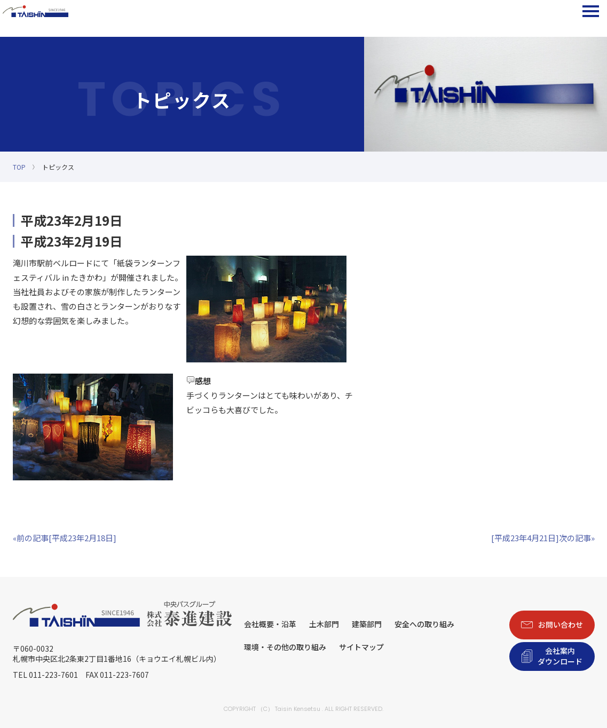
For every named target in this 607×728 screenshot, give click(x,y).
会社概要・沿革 (270, 624)
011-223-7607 (124, 674)
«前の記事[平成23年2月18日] (64, 537)
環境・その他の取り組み (285, 647)
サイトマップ (361, 647)
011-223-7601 (53, 674)
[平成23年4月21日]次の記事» (543, 537)
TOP (19, 166)
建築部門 (367, 624)
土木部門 (324, 624)
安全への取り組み (424, 624)
